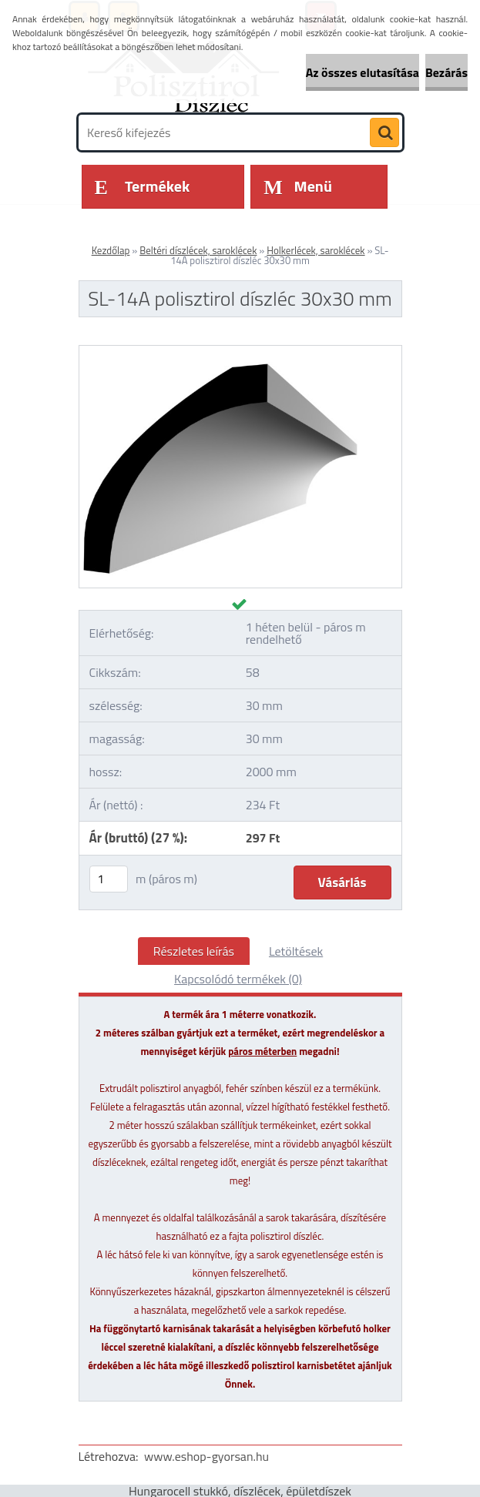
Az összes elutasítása (362, 72)
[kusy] (108, 879)
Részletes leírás (193, 951)
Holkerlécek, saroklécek (315, 250)
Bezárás (446, 72)
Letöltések (296, 951)
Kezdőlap (111, 250)
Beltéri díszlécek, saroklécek (198, 250)
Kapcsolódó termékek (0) (238, 979)
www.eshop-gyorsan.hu (206, 1456)
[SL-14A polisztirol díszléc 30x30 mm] (240, 352)
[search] (384, 133)
